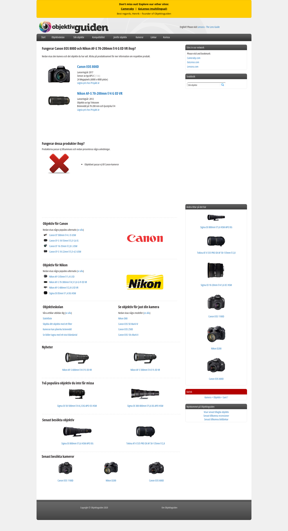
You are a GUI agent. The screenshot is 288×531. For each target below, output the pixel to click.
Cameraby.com (193, 58)
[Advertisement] (109, 126)
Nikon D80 (122, 318)
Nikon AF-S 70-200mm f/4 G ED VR (100, 93)
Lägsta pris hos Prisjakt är (88, 83)
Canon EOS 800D (88, 66)
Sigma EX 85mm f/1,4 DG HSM (62, 293)
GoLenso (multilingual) (152, 8)
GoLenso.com (193, 62)
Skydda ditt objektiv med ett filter (57, 324)
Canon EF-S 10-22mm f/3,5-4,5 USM (65, 251)
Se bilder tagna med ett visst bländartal (60, 334)
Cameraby (127, 8)
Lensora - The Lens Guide (208, 27)
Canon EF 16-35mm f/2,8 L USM (63, 246)
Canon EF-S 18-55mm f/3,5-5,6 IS (63, 240)
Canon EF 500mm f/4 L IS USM (62, 235)
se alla (80, 229)
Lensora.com (192, 66)
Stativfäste (47, 318)
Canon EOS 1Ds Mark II (128, 334)
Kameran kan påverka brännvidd (57, 329)
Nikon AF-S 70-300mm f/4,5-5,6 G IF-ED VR (68, 282)
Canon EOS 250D (125, 329)
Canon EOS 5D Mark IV (128, 324)
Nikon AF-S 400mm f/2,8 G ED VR (63, 287)
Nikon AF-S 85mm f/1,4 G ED (61, 276)
